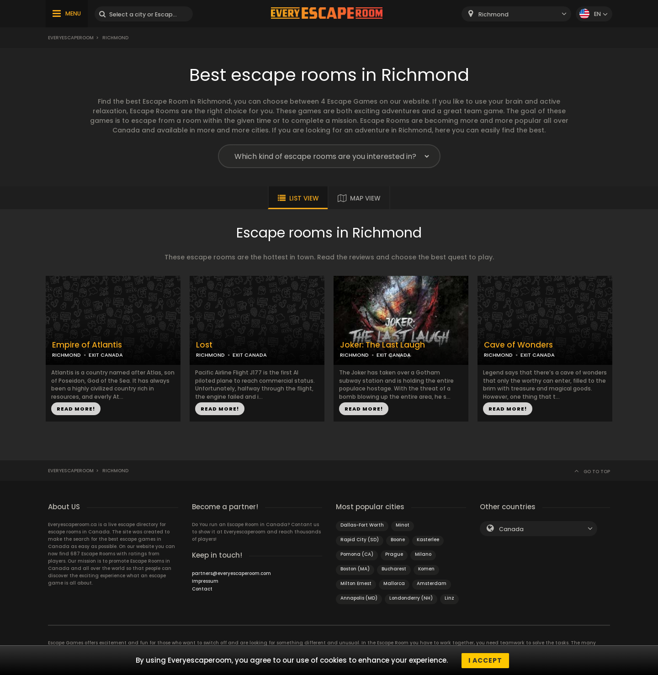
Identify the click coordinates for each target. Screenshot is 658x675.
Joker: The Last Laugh (382, 345)
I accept (485, 660)
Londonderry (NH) (411, 598)
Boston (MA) (355, 568)
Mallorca (394, 583)
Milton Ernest (355, 583)
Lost (204, 345)
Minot (402, 525)
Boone (398, 539)
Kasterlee (428, 539)
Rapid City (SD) (359, 539)
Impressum (205, 581)
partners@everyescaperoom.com (231, 573)
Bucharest (394, 568)
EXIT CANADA (106, 355)
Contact (202, 588)
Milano (423, 554)
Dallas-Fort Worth (362, 525)
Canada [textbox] (511, 529)
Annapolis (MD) (358, 598)
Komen (426, 568)
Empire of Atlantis (87, 345)
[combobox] (516, 13)
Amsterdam (431, 583)
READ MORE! (76, 408)
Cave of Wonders (518, 345)
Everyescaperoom (71, 37)
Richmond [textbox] (493, 14)
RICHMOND (66, 355)
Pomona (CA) (356, 554)
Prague (394, 554)
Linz (449, 598)
